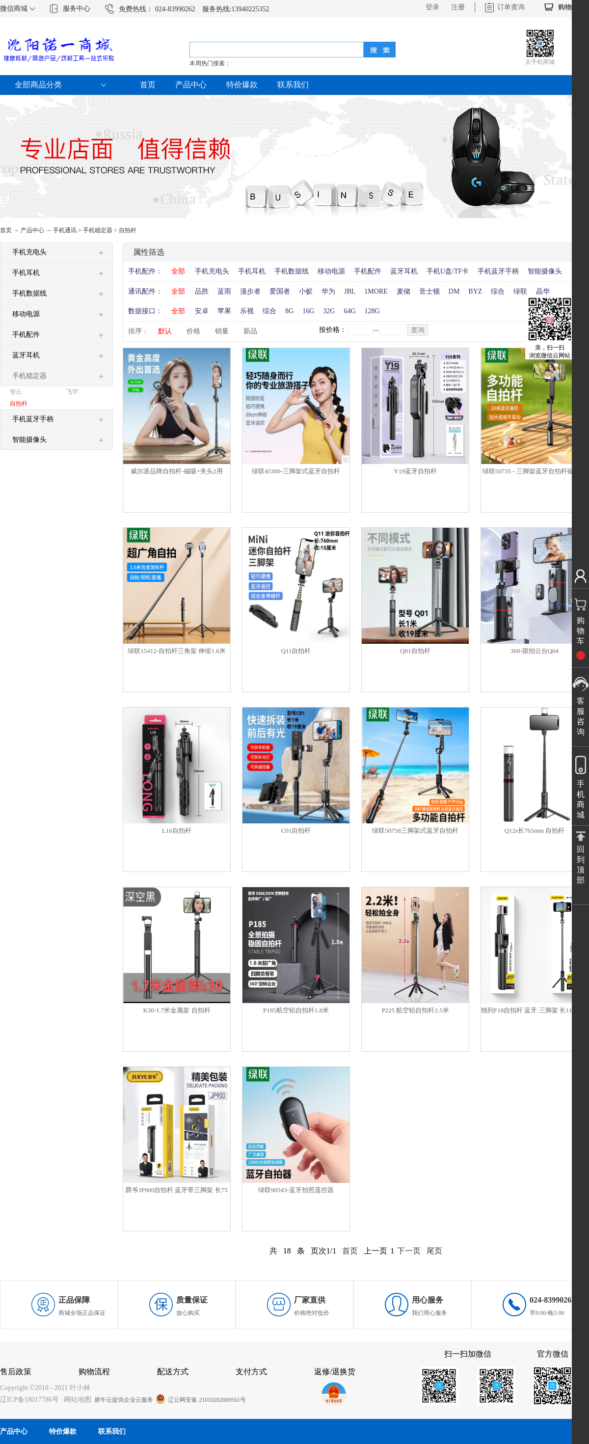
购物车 (568, 7)
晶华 (543, 291)
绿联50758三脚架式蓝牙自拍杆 (415, 830)
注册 (458, 7)
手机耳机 (252, 271)
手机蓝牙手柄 (498, 271)
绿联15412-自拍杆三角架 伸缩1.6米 (176, 650)
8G (289, 311)
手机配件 (367, 271)
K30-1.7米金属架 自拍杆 (176, 1010)
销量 (222, 331)
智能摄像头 (545, 271)
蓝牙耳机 (404, 271)
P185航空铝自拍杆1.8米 (296, 1010)
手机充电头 (212, 271)
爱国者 (279, 291)
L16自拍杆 (176, 830)
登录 (432, 7)
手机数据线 (291, 271)
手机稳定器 (97, 230)
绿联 (520, 291)
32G (329, 311)
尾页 (434, 1251)
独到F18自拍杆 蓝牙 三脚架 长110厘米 (534, 1010)
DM (454, 291)
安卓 (202, 311)
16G (308, 311)
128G (372, 311)
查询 (418, 330)
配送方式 (172, 1371)
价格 (193, 331)
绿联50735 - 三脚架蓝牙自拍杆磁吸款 (534, 471)
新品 (250, 331)
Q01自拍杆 (415, 650)
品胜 (202, 291)
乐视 (247, 311)
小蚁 (306, 291)
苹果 (224, 311)
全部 (178, 271)
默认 (165, 331)
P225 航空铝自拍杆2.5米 (415, 1010)
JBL (349, 291)
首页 (148, 85)
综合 (498, 291)
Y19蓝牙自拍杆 (415, 471)
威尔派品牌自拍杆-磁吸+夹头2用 (176, 471)
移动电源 (331, 271)
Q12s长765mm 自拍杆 (534, 830)
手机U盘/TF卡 (448, 271)
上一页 (375, 1251)
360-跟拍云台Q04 (534, 650)
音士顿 (429, 291)
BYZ (475, 291)
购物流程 (94, 1371)
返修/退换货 (334, 1371)
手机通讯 (65, 230)
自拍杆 (127, 230)
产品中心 (32, 230)
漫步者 (250, 291)
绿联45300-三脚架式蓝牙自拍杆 (296, 471)
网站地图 (75, 1399)
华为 (328, 291)
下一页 (409, 1251)
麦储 (403, 291)
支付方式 (251, 1371)
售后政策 (15, 1371)
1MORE (375, 291)
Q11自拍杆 (296, 650)
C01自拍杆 (296, 830)
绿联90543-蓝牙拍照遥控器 (296, 1190)
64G (349, 311)
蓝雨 (224, 291)
